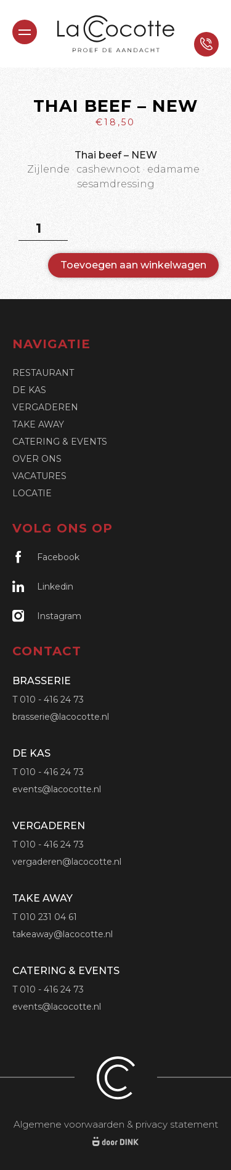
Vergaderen (45, 407)
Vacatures (39, 476)
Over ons (37, 458)
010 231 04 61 (48, 916)
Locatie (32, 493)
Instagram (46, 616)
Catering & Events (59, 441)
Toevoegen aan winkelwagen (133, 265)
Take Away (38, 424)
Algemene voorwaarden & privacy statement (116, 1124)
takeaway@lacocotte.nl (62, 934)
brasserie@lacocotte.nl (60, 716)
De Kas (29, 390)
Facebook (45, 557)
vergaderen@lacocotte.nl (66, 861)
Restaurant (43, 372)
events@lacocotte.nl (56, 789)
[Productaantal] (43, 228)
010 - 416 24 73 (52, 699)
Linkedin (42, 586)
